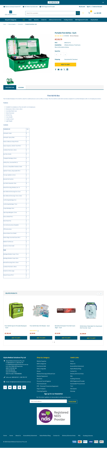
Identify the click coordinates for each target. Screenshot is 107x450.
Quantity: (57, 51)
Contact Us (56, 438)
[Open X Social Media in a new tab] (14, 391)
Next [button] (100, 295)
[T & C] (94, 20)
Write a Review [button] (74, 36)
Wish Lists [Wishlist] (83, 13)
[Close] (103, 3)
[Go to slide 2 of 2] (54, 344)
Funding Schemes (88, 439)
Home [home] (5, 438)
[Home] (30, 20)
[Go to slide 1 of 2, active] (52, 344)
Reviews (21, 87)
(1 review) (66, 36)
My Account (82, 6)
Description (10, 87)
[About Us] (36, 20)
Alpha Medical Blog (45, 438)
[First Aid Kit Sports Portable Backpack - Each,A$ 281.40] (16, 312)
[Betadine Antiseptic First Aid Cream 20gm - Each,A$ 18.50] (66, 312)
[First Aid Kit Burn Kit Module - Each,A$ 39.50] (41, 312)
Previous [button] (98, 295)
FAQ (79, 438)
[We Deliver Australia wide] (30, 7)
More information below (62, 47)
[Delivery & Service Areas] (55, 20)
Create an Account (97, 6)
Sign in (88, 6)
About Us (18, 438)
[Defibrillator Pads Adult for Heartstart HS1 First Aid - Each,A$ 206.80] (91, 312)
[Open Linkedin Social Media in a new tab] (19, 391)
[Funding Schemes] (68, 20)
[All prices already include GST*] (12, 7)
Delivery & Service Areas (68, 438)
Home (11, 438)
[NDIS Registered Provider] (47, 7)
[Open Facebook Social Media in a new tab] (5, 391)
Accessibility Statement (30, 438)
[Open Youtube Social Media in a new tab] (10, 391)
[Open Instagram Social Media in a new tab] (24, 391)
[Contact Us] (44, 20)
